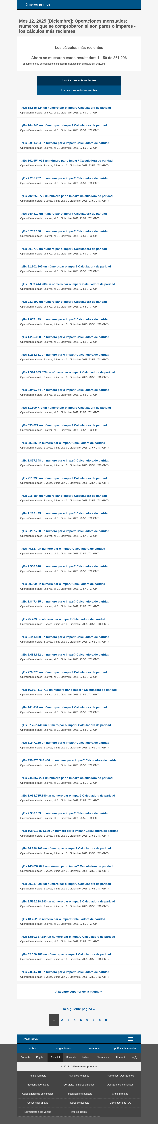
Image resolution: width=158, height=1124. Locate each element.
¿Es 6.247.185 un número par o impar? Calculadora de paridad (65, 742)
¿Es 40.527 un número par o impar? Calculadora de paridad (63, 548)
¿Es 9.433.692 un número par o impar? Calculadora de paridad (65, 654)
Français (71, 1057)
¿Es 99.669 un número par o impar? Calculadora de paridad (63, 584)
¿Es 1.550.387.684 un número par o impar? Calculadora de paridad (68, 936)
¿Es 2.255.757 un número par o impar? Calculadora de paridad (65, 178)
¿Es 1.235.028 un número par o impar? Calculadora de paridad (65, 337)
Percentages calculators (79, 1093)
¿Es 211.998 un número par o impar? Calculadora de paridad (64, 478)
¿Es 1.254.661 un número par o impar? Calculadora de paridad (65, 354)
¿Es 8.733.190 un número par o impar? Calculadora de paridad (65, 231)
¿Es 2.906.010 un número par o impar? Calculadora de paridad (65, 566)
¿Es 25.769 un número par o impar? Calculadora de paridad (63, 619)
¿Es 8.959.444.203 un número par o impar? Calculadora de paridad (68, 284)
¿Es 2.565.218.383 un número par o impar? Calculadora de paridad (68, 901)
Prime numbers (37, 1075)
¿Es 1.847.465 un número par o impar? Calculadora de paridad (65, 601)
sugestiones (63, 1048)
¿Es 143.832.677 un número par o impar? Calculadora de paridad (67, 866)
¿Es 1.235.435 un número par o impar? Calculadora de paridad (65, 513)
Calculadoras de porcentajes (38, 1093)
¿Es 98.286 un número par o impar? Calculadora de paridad (63, 442)
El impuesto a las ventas (38, 1112)
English (40, 1057)
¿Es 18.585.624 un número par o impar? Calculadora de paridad (66, 107)
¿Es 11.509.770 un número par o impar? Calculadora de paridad (66, 407)
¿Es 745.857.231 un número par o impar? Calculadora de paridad (67, 778)
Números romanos (79, 1075)
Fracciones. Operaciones (120, 1075)
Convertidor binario (37, 1102)
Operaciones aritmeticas (120, 1084)
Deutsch (25, 1057)
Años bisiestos (120, 1093)
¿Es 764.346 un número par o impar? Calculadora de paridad (64, 125)
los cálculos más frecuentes (79, 90)
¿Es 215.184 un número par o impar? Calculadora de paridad (64, 495)
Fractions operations (38, 1084)
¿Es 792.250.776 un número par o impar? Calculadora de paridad (67, 196)
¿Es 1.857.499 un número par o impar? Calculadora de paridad (65, 319)
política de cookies (125, 1048)
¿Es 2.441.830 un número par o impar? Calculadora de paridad (65, 637)
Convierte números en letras (78, 1084)
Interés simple (79, 1112)
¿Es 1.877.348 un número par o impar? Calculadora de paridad (65, 460)
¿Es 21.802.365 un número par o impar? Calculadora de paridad (66, 266)
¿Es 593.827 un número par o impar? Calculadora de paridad (64, 425)
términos (94, 1048)
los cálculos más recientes (79, 80)
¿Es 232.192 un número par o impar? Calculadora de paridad (64, 301)
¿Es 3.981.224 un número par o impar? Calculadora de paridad (65, 143)
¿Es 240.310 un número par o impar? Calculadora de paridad (64, 213)
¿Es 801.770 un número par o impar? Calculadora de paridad (64, 248)
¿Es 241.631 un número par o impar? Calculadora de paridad (64, 707)
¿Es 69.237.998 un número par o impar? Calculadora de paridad (66, 883)
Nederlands (103, 1057)
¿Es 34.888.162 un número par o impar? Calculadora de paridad (66, 848)
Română (120, 1057)
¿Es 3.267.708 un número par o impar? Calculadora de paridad (65, 531)
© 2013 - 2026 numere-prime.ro (79, 1066)
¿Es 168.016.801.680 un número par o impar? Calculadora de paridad (69, 830)
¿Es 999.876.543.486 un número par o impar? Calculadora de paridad (69, 760)
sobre (32, 1048)
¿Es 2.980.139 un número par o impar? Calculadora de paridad (65, 813)
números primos (36, 4)
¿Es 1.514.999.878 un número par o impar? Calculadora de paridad (68, 372)
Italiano (86, 1057)
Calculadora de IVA (120, 1102)
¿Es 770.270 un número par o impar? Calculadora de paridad (64, 672)
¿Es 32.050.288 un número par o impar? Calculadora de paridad (66, 954)
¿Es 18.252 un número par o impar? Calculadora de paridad (63, 919)
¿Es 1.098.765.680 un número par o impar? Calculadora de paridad (68, 795)
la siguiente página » (79, 1009)
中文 (134, 1057)
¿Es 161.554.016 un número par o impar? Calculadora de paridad (67, 160)
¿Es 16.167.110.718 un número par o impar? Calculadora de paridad (69, 689)
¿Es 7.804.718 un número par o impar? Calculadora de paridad (65, 972)
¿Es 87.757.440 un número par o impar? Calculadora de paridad (66, 725)
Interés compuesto (79, 1102)
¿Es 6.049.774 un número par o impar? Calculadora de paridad (65, 389)
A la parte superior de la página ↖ (79, 991)
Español (55, 1057)
